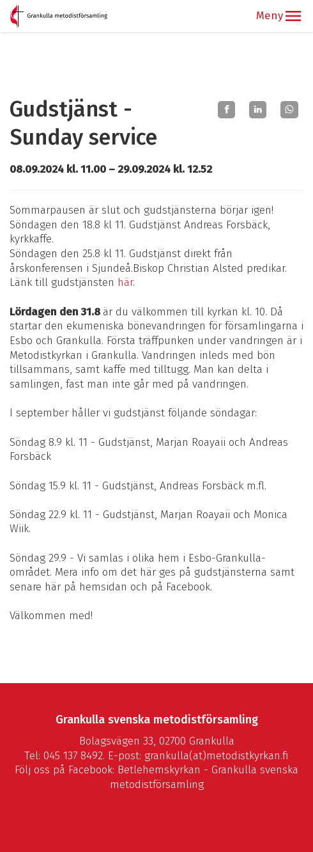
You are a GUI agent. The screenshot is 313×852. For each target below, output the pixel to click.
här (125, 282)
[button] (293, 16)
